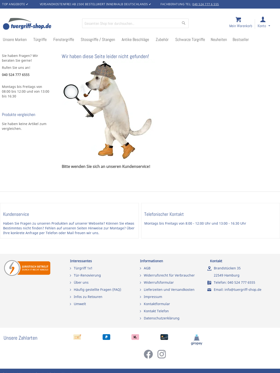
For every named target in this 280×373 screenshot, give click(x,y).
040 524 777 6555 (241, 282)
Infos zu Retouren (88, 296)
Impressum (153, 296)
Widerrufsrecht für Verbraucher (169, 275)
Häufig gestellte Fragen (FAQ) (97, 289)
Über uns (81, 282)
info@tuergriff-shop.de (243, 289)
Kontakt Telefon (156, 311)
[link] (268, 24)
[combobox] (135, 23)
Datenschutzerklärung (162, 318)
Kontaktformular (157, 304)
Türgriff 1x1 (83, 268)
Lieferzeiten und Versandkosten (169, 289)
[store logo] (40, 24)
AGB (147, 268)
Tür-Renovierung (87, 275)
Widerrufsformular (159, 282)
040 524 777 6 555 (205, 4)
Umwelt (80, 304)
